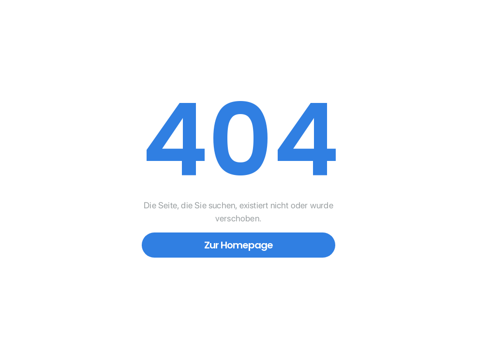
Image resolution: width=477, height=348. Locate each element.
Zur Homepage (238, 245)
